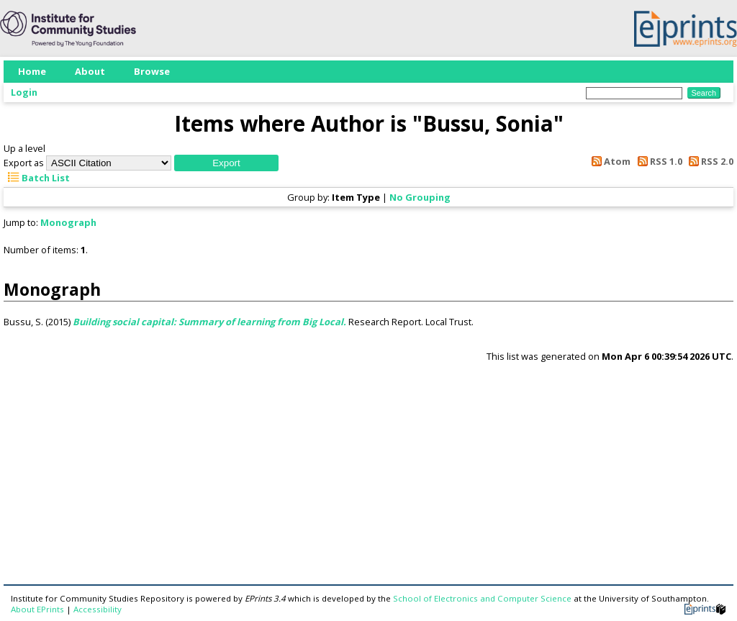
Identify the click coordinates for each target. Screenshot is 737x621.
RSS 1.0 (657, 161)
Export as (24, 162)
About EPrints (37, 609)
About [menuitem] (90, 71)
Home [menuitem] (32, 71)
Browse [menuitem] (152, 71)
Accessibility (97, 609)
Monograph (68, 222)
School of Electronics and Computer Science (482, 598)
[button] (226, 163)
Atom (608, 161)
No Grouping (420, 197)
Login (24, 92)
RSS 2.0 (708, 161)
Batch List (37, 177)
